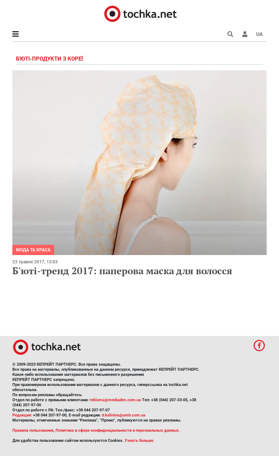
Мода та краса (33, 249)
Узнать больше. (139, 440)
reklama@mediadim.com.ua (115, 400)
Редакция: (22, 415)
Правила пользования (32, 430)
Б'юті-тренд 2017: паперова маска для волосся (122, 270)
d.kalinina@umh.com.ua (123, 415)
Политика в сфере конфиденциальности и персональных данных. (118, 430)
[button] (245, 34)
